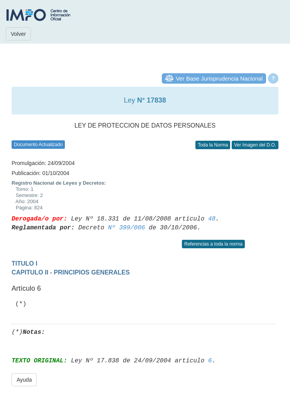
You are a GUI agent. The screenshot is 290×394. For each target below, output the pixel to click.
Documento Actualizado (38, 144)
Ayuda (24, 380)
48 (211, 219)
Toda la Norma (213, 145)
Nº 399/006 (126, 227)
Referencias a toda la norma (213, 244)
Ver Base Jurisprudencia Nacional (219, 78)
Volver (18, 34)
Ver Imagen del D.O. (255, 145)
